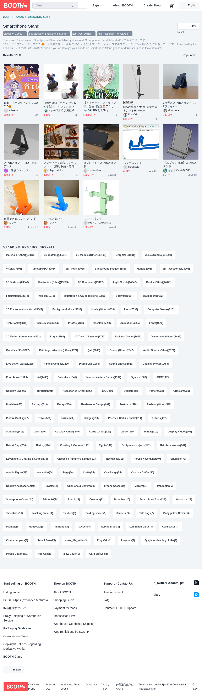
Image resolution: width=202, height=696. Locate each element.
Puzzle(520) (67, 419)
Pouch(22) (74, 501)
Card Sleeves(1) (98, 556)
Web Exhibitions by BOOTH (71, 631)
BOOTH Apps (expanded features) (25, 600)
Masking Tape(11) (42, 515)
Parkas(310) (151, 433)
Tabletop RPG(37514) (44, 268)
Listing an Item (12, 592)
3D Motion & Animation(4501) (23, 337)
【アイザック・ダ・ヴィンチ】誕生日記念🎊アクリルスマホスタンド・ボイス (100, 104)
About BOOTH (123, 5)
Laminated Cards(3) (141, 529)
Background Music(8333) (67, 310)
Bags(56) (68, 474)
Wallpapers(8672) (153, 296)
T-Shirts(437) (159, 419)
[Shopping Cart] (171, 5)
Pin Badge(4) (61, 529)
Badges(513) (91, 419)
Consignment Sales (15, 636)
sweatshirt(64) (45, 474)
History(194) (43, 447)
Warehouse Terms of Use (71, 686)
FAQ (106, 600)
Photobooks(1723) (17, 378)
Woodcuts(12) (184, 501)
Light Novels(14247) (125, 282)
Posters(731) (156, 392)
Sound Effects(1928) (121, 364)
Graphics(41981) (125, 255)
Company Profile (33, 686)
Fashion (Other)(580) (159, 405)
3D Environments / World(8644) (24, 310)
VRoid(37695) (14, 268)
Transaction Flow (64, 616)
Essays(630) (64, 405)
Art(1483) (42, 378)
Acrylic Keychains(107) (147, 460)
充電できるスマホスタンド (20, 218)
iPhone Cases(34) (114, 488)
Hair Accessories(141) (173, 447)
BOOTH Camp (12, 656)
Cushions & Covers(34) (81, 488)
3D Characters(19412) (91, 282)
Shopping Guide (63, 600)
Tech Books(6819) (16, 323)
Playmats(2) (128, 542)
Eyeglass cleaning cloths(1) (160, 542)
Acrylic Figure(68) (16, 474)
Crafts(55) (89, 474)
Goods (20, 16)
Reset (181, 32)
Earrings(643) (40, 405)
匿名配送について (15, 608)
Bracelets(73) (178, 460)
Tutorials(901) (45, 392)
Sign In (97, 5)
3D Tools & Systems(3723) (89, 337)
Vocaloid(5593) (102, 323)
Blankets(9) (69, 515)
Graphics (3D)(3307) (18, 351)
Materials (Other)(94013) (20, 255)
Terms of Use (50, 686)
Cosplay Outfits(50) (142, 474)
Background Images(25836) (111, 268)
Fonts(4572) (156, 323)
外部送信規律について (125, 686)
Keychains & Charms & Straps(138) (27, 460)
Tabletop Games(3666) (128, 337)
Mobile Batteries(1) (17, 556)
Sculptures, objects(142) (136, 447)
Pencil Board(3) (47, 542)
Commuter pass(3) (17, 542)
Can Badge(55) (113, 474)
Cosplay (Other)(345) (67, 433)
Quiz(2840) (94, 351)
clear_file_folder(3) (76, 542)
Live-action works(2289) (20, 364)
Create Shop (151, 5)
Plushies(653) (14, 405)
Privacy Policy (105, 686)
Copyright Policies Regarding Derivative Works (22, 646)
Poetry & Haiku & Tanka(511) (125, 419)
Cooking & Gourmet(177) (74, 447)
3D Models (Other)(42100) (91, 255)
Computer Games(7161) (162, 310)
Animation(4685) (130, 323)
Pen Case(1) (45, 556)
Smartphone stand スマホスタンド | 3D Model (140, 109)
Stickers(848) (132, 392)
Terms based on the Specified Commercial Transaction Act (162, 686)
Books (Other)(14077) (158, 282)
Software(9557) (124, 296)
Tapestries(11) (14, 515)
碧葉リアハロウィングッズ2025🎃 (21, 104)
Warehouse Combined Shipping (73, 623)
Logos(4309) (57, 337)
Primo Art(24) (51, 501)
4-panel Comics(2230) (57, 364)
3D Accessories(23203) (176, 268)
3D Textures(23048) (17, 282)
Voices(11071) (46, 296)
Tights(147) (105, 447)
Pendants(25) (165, 488)
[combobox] (55, 5)
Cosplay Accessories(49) (21, 488)
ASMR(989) (163, 378)
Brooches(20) (122, 501)
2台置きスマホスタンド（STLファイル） (180, 104)
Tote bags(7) (146, 515)
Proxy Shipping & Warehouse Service (22, 618)
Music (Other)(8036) (103, 310)
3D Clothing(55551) (55, 255)
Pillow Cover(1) (71, 556)
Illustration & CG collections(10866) (85, 296)
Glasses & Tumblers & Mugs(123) (77, 460)
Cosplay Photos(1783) (156, 364)
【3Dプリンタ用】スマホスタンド (180, 164)
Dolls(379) (39, 433)
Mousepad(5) (36, 529)
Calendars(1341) (67, 378)
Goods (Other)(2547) (122, 351)
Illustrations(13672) (17, 296)
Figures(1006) (139, 378)
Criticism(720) (182, 392)
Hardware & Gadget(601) (95, 405)
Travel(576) (44, 419)
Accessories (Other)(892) (77, 392)
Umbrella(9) (123, 515)
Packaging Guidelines (17, 628)
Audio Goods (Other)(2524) (159, 351)
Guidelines (92, 684)
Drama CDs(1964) (89, 364)
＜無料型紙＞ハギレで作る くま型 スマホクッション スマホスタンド (61, 104)
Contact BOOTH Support (120, 608)
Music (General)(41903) (158, 255)
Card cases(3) (170, 529)
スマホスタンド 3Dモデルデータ (20, 164)
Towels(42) (51, 488)
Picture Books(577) (17, 419)
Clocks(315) (128, 433)
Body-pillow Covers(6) (176, 515)
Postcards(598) (128, 405)
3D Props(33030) (75, 268)
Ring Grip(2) (104, 542)
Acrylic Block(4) (110, 529)
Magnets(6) (12, 529)
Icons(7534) (131, 310)
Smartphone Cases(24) (19, 501)
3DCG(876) (108, 392)
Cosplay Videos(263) (180, 433)
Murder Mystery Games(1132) (103, 378)
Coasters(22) (97, 501)
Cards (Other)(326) (100, 433)
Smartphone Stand (39, 16)
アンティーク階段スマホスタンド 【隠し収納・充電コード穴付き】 (60, 164)
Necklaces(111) (115, 460)
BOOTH (8, 16)
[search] (73, 6)
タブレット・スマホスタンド (99, 164)
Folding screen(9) (96, 515)
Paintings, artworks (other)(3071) (58, 351)
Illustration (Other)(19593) (53, 282)
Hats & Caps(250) (16, 447)
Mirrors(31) (141, 488)
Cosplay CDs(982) (16, 392)
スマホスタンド (132, 163)
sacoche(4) (85, 529)
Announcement (113, 592)
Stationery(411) (15, 433)
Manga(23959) (145, 268)
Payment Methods (65, 608)
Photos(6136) (76, 323)
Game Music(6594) (48, 323)
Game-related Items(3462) (166, 337)
